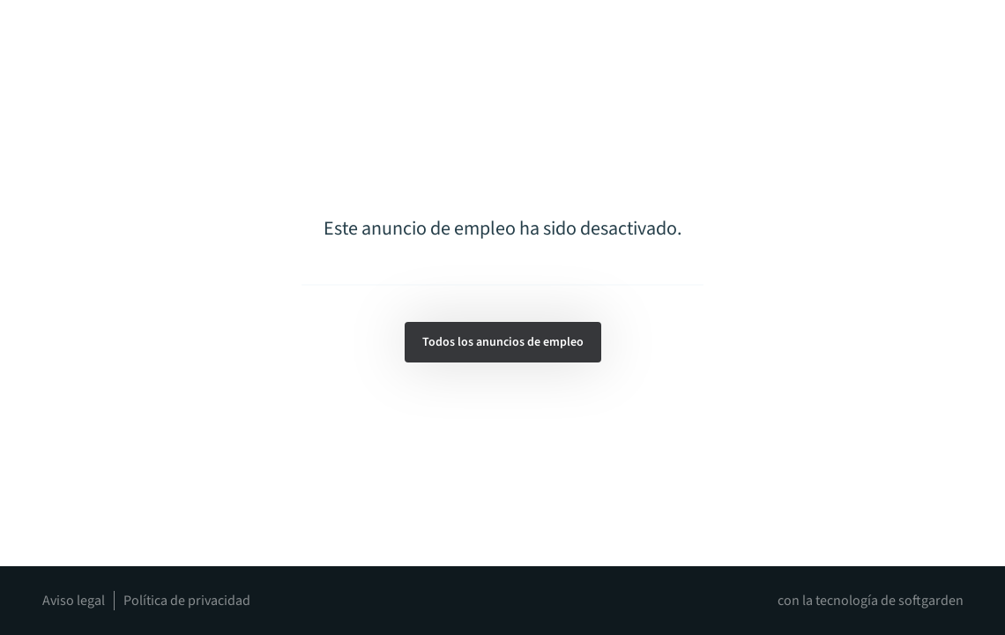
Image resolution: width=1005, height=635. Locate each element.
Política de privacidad (186, 600)
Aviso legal (73, 600)
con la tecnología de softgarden (871, 600)
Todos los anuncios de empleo (503, 342)
